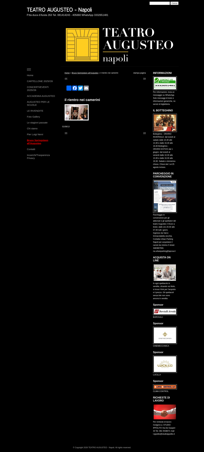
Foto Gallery (33, 116)
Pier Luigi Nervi (35, 134)
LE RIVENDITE (35, 110)
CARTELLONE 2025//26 (40, 81)
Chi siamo (32, 128)
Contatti (31, 149)
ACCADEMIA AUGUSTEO (41, 96)
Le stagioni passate (37, 122)
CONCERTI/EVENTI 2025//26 (38, 88)
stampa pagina (139, 73)
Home (30, 75)
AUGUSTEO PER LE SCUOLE (38, 103)
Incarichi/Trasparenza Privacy (38, 156)
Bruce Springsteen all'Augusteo (37, 142)
